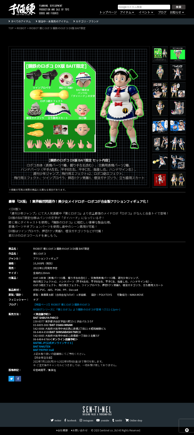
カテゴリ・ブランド (87, 21)
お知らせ (175, 12)
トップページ (108, 12)
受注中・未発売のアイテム (53, 21)
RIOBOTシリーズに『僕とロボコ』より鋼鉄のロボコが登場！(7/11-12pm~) (76, 309)
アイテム (125, 12)
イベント (144, 12)
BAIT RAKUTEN (41, 346)
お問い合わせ (79, 430)
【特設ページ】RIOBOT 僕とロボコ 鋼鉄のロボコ (61, 304)
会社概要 (62, 430)
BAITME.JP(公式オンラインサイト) (53, 343)
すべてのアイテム (21, 21)
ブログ (162, 12)
